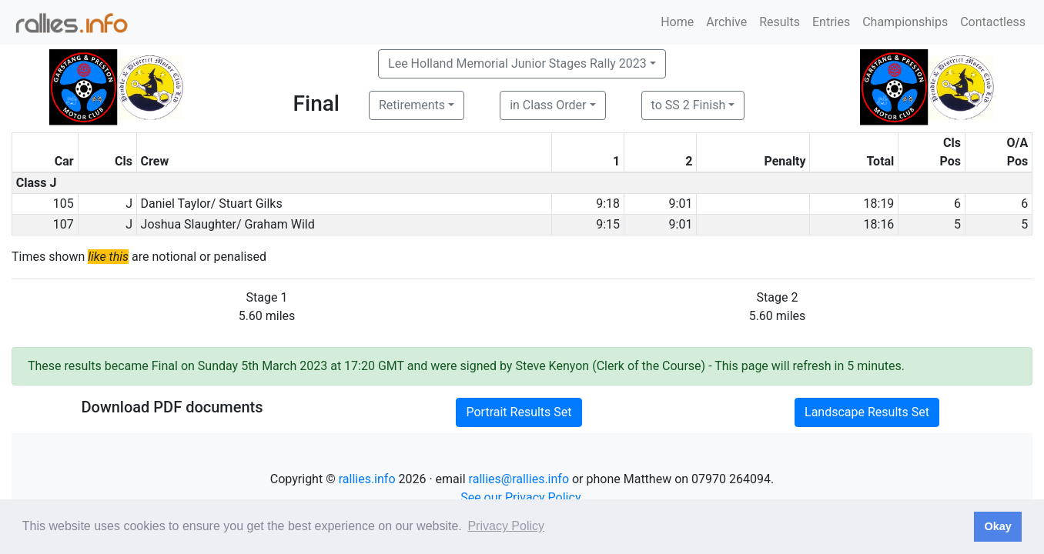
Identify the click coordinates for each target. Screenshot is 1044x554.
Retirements (412, 105)
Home (677, 22)
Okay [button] (997, 526)
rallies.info (367, 479)
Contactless (993, 22)
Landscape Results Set (867, 412)
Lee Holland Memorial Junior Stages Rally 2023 (517, 63)
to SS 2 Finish (688, 105)
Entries (831, 22)
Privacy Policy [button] (505, 525)
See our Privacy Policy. (522, 497)
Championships (905, 22)
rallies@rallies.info (519, 479)
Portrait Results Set (518, 412)
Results (779, 22)
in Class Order (548, 105)
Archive (726, 22)
